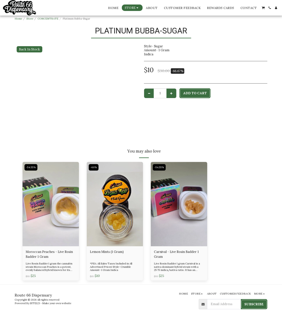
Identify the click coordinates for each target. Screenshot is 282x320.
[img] (51, 204)
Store (29, 18)
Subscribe (254, 304)
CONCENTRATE (48, 18)
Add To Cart (195, 93)
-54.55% (31, 167)
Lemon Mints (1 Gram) (107, 252)
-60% (93, 167)
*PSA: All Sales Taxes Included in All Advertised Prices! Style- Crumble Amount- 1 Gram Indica (111, 267)
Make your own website (56, 303)
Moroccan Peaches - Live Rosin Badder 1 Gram (49, 254)
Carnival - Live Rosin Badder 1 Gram (176, 254)
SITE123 (35, 303)
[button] (263, 8)
